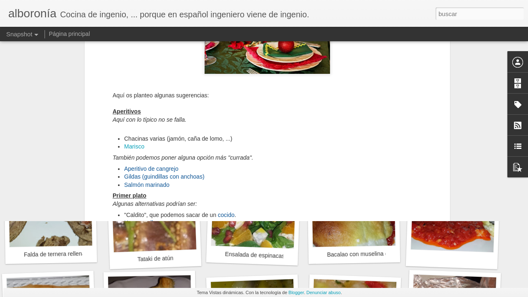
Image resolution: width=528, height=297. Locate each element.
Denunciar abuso (323, 292)
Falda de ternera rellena (54, 254)
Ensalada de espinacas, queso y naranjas (278, 256)
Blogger (296, 292)
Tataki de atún (155, 258)
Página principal (69, 34)
